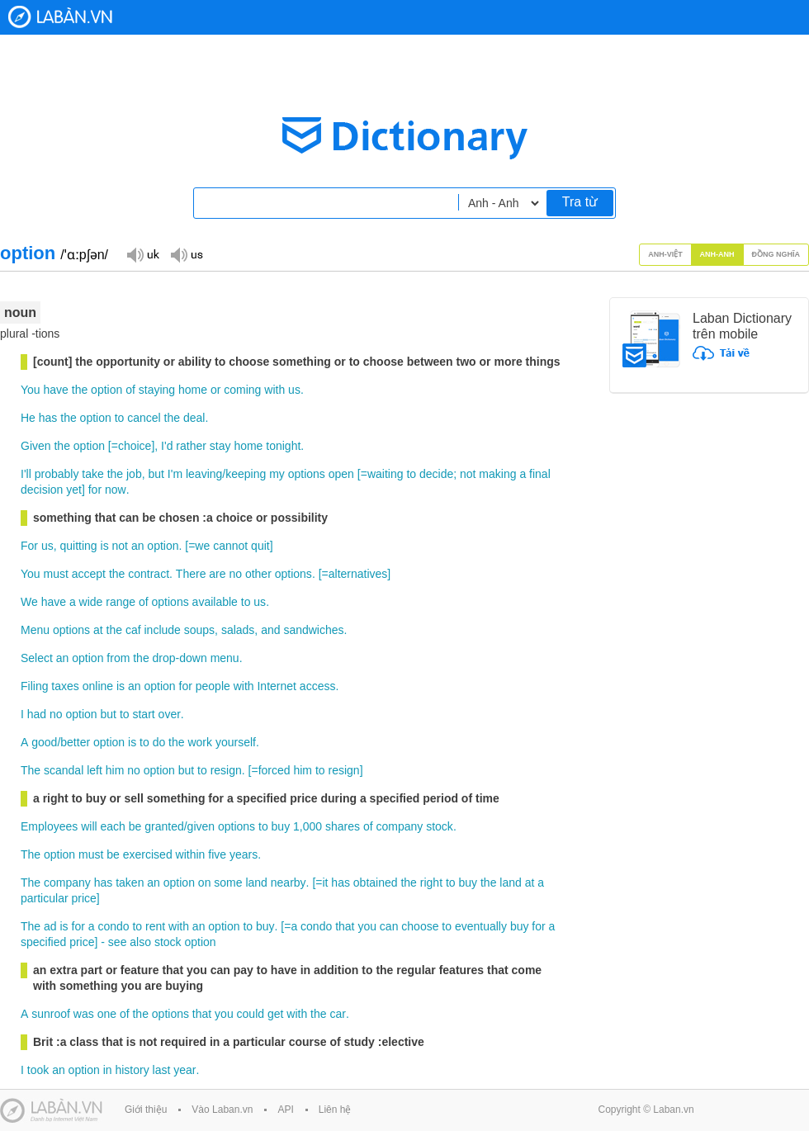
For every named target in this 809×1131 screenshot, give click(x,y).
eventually (481, 926)
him (115, 770)
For (29, 545)
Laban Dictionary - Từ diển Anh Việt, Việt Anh (60, 17)
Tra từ (580, 202)
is (105, 545)
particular (45, 898)
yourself (235, 742)
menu (225, 658)
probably (57, 473)
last (162, 1070)
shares (342, 826)
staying (157, 389)
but (155, 473)
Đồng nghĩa (776, 254)
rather (191, 445)
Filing (34, 686)
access (318, 686)
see (117, 942)
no (235, 573)
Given (36, 445)
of (130, 389)
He (28, 417)
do (159, 742)
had (36, 714)
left (94, 770)
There (191, 573)
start (143, 714)
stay (220, 445)
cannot (230, 545)
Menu (35, 629)
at (98, 629)
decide (436, 473)
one (106, 1013)
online (98, 686)
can (389, 926)
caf (133, 629)
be (135, 826)
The (30, 770)
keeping (245, 473)
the (80, 389)
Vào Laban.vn (222, 1109)
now (115, 489)
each (113, 826)
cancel (143, 417)
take (92, 473)
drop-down (180, 658)
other (258, 573)
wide (91, 601)
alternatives (358, 573)
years (243, 854)
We (29, 601)
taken (130, 882)
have (56, 389)
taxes (64, 686)
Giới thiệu (146, 1109)
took (38, 1070)
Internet (276, 686)
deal (194, 417)
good (44, 742)
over (169, 714)
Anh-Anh (717, 254)
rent (155, 926)
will (89, 826)
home (192, 389)
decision (42, 489)
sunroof (50, 1013)
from (118, 658)
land (256, 882)
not (467, 473)
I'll (26, 473)
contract (148, 573)
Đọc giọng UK (142, 254)
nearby (288, 882)
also (140, 942)
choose (419, 926)
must (56, 573)
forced (274, 770)
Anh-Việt (665, 254)
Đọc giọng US (186, 254)
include (162, 629)
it (325, 882)
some (228, 882)
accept (89, 573)
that (344, 926)
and (270, 629)
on (204, 882)
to (120, 417)
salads (237, 629)
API (285, 1109)
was (83, 1013)
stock (439, 826)
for (95, 489)
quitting (78, 545)
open (341, 473)
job (134, 473)
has (48, 417)
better (75, 742)
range (120, 601)
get (275, 1013)
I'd (167, 445)
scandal (63, 770)
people (213, 686)
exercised (148, 854)
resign (226, 770)
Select (37, 658)
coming (242, 389)
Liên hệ (335, 1109)
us (294, 389)
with (274, 389)
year (184, 1070)
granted (163, 826)
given (201, 826)
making (497, 473)
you (366, 926)
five (217, 854)
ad (50, 926)
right (431, 882)
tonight (283, 445)
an (137, 545)
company (399, 826)
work (199, 742)
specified (43, 942)
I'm (175, 473)
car (337, 1013)
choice (134, 445)
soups (199, 629)
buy (281, 826)
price (83, 898)
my (277, 473)
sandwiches (313, 629)
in (107, 1070)
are (217, 573)
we (202, 545)
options (306, 473)
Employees (49, 826)
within (191, 854)
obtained (375, 882)
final (540, 473)
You (30, 389)
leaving (204, 473)
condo (113, 926)
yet (74, 489)
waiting (385, 473)
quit (260, 545)
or (215, 389)
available (215, 601)
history (132, 1070)
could (250, 1013)
